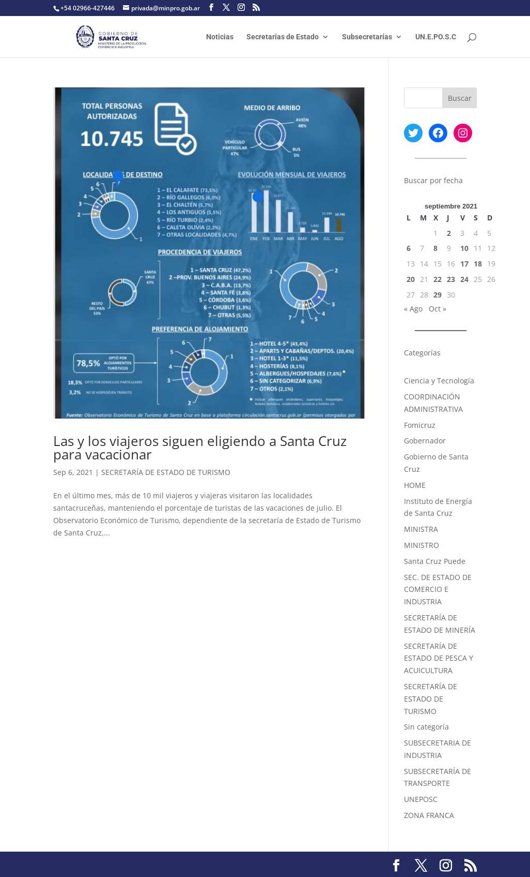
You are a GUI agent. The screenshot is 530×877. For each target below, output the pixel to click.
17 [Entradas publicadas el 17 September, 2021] (464, 264)
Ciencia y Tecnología (439, 380)
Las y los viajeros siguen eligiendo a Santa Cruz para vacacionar (200, 448)
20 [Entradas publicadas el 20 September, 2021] (411, 279)
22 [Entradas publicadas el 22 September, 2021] (437, 279)
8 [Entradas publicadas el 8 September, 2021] (435, 248)
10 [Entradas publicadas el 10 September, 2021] (464, 248)
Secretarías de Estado (282, 37)
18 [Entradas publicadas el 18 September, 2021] (478, 264)
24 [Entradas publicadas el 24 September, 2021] (464, 279)
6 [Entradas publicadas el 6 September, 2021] (409, 248)
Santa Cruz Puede (434, 561)
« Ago (413, 309)
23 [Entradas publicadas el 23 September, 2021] (451, 279)
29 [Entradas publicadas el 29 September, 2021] (437, 295)
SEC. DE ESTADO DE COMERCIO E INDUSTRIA (438, 589)
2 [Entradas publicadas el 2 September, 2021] (449, 233)
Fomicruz (419, 425)
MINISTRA (421, 529)
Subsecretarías (367, 37)
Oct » (437, 309)
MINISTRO (421, 545)
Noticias (219, 37)
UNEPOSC (421, 799)
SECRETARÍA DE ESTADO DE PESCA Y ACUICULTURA (438, 658)
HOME (415, 485)
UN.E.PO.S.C (435, 37)
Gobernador (425, 440)
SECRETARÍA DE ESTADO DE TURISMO (165, 472)
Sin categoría (426, 727)
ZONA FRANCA (429, 815)
